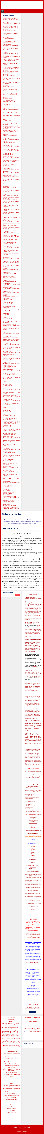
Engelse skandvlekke (11, 1112)
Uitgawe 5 (33, 850)
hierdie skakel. (28, 636)
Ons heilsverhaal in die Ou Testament (11, 1074)
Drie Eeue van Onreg (11, 1108)
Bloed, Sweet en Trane (35, 764)
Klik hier (4, 1038)
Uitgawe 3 (33, 848)
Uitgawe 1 (33, 845)
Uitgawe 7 (33, 853)
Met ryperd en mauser (11, 1097)
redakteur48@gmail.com (33, 834)
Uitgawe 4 (33, 849)
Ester (11, 1083)
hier (29, 619)
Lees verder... (33, 1011)
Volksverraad (6, 1061)
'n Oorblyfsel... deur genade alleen (11, 1063)
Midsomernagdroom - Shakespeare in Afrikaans (11, 1089)
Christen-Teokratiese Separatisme (11, 1065)
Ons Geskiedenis (11, 1110)
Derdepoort (11, 1101)
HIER (26, 651)
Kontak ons (19, 1131)
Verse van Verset (11, 1067)
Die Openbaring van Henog (11, 1091)
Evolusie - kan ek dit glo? (11, 1078)
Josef (11, 1104)
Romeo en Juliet (11, 1081)
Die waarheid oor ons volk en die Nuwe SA (11, 1059)
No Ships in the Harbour (11, 1072)
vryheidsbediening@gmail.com (31, 962)
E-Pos (5, 530)
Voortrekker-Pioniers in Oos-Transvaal (11, 1114)
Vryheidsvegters (36, 715)
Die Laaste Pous (11, 1102)
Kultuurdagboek (25, 536)
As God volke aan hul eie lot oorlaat (11, 1056)
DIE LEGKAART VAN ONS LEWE (33, 865)
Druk (3, 530)
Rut (11, 1106)
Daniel (11, 1076)
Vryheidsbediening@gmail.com (34, 814)
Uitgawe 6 (33, 852)
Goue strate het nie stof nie (11, 1099)
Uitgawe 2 (33, 846)
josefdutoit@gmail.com (32, 936)
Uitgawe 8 (33, 855)
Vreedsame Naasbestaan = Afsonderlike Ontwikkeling (11, 1070)
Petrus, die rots (11, 1079)
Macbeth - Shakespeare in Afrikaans (11, 1095)
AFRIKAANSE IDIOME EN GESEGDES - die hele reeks (33, 1032)
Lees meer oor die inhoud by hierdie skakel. (33, 690)
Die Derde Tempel (11, 1093)
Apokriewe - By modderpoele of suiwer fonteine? (11, 1086)
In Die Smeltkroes (34, 745)
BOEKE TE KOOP (33, 1004)
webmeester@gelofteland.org (33, 776)
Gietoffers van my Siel (33, 995)
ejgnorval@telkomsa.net (30, 603)
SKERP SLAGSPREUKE (33, 1020)
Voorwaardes (24, 1131)
